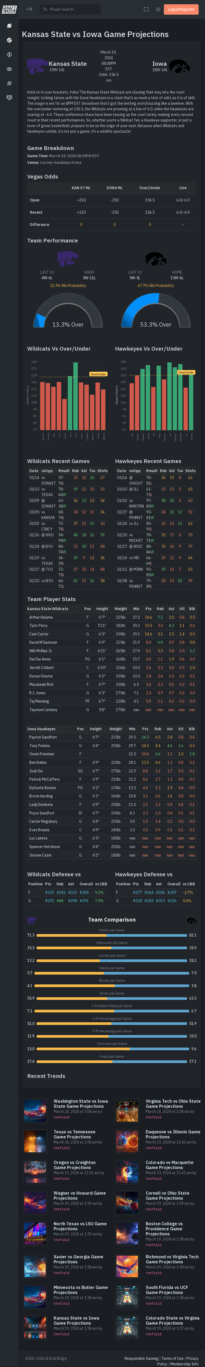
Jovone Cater (40, 855)
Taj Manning (39, 701)
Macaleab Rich (41, 684)
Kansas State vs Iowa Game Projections (76, 1320)
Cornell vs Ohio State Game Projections (168, 1195)
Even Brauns (39, 829)
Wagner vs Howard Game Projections (80, 1195)
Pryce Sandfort (41, 813)
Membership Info (184, 1364)
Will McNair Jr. (40, 650)
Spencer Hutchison (44, 846)
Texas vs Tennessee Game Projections (75, 1134)
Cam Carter (39, 634)
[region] (9, 680)
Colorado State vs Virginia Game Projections (173, 1320)
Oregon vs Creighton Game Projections (75, 1165)
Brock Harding (41, 796)
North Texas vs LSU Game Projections (80, 1226)
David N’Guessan (43, 642)
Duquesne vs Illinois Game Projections (173, 1134)
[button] (9, 26)
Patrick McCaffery (44, 779)
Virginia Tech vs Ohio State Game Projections (173, 1103)
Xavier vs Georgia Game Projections (78, 1259)
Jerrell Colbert (41, 667)
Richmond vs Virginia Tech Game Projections (172, 1259)
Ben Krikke (38, 762)
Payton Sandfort (43, 737)
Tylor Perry (38, 625)
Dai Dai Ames (40, 659)
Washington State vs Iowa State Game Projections (81, 1103)
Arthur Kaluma (41, 617)
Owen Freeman (41, 754)
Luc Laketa (38, 838)
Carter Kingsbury (43, 821)
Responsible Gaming (142, 1358)
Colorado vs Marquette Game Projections (170, 1165)
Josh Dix (36, 771)
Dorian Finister (41, 676)
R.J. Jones (37, 693)
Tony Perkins (39, 745)
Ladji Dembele (41, 804)
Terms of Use (172, 1358)
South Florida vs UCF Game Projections (167, 1290)
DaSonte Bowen (42, 787)
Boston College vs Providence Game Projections (164, 1228)
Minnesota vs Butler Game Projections (81, 1290)
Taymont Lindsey (43, 709)
